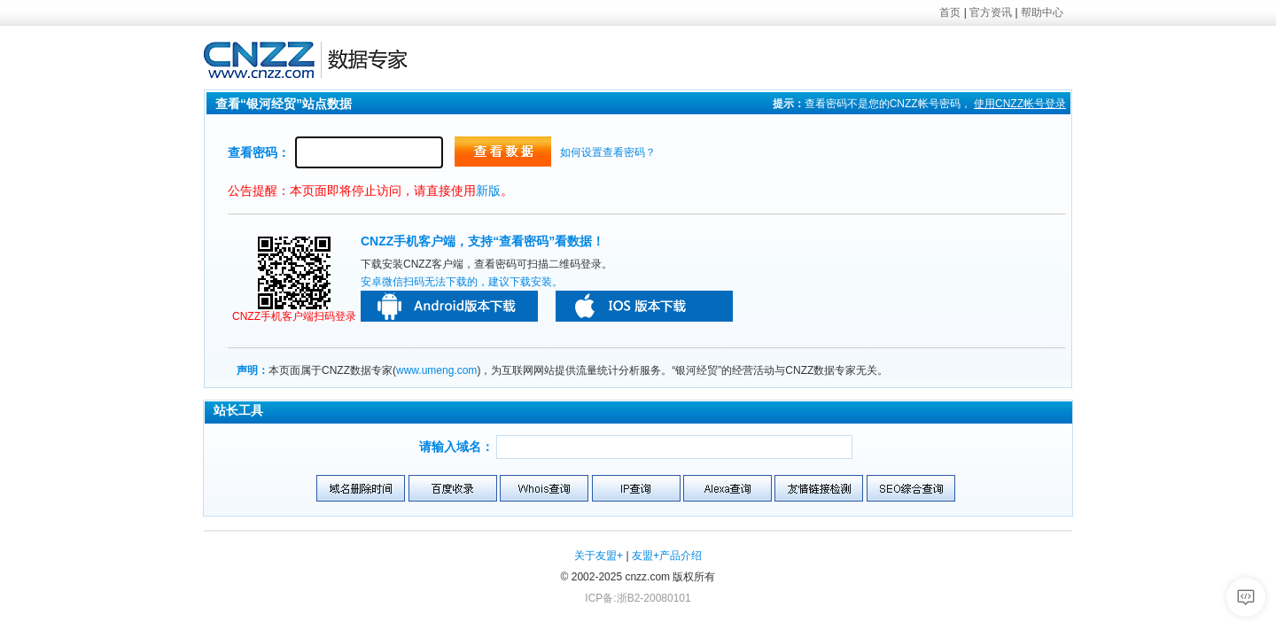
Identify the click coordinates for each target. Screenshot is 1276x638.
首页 (950, 12)
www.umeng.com (436, 370)
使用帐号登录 (1020, 103)
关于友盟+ (598, 555)
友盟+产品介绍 (667, 555)
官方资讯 (990, 12)
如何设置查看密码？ (608, 152)
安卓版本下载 (449, 306)
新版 (488, 190)
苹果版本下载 (644, 306)
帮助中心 (1042, 12)
